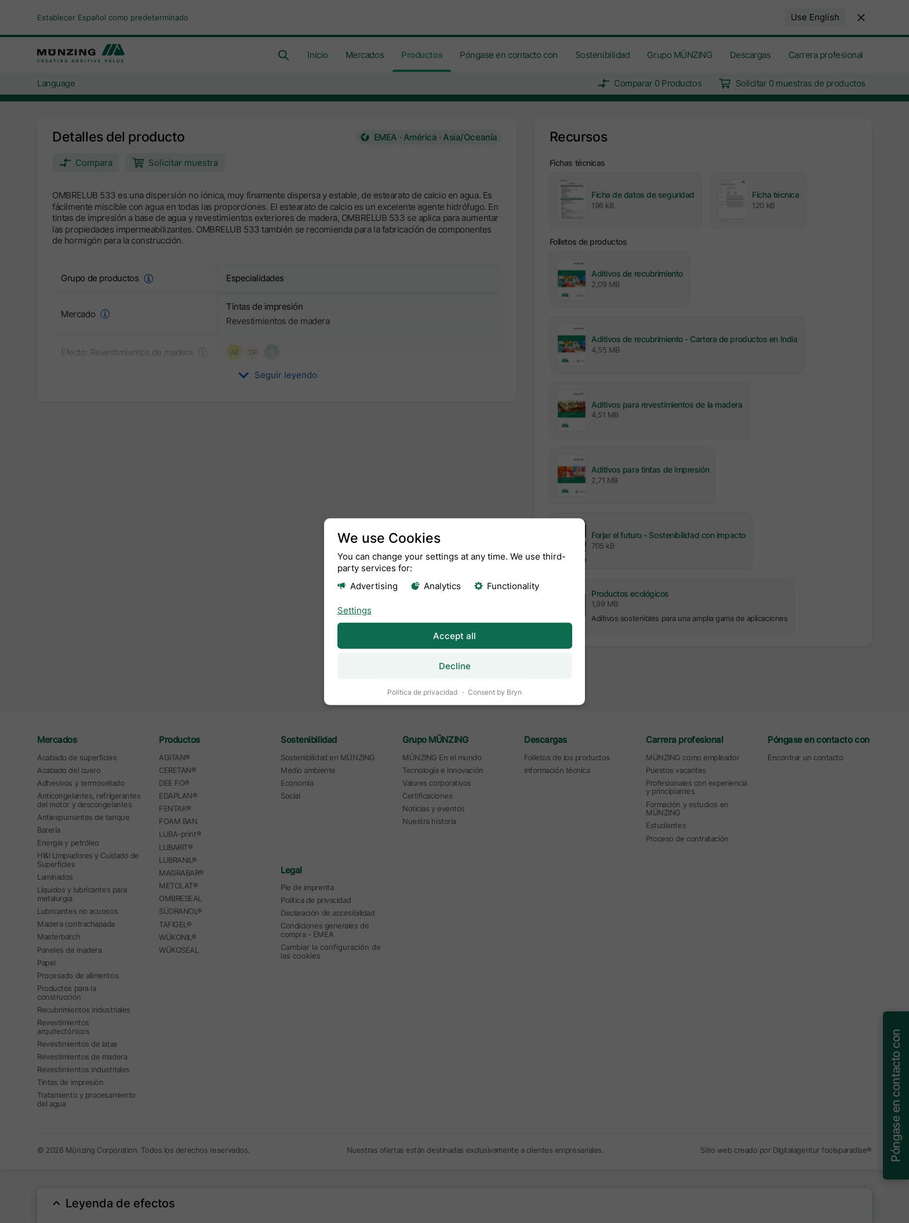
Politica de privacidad (422, 691)
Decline (455, 665)
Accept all (454, 635)
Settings (354, 609)
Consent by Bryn (495, 691)
